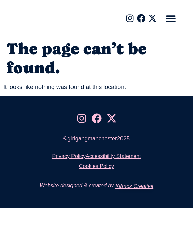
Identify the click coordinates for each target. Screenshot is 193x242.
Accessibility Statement (113, 156)
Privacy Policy (69, 156)
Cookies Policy (96, 166)
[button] (171, 18)
